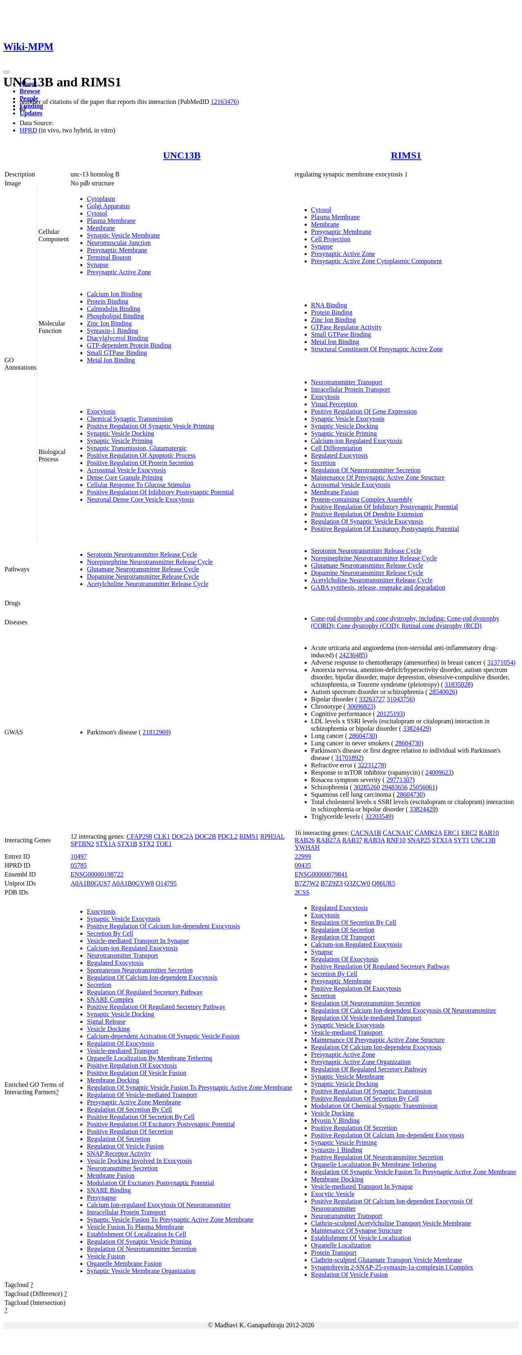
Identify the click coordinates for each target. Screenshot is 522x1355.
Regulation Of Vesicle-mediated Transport (142, 1094)
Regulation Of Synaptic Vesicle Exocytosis (367, 521)
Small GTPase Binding (117, 352)
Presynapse (101, 1197)
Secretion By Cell (110, 933)
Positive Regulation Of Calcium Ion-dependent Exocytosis (163, 926)
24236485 (352, 655)
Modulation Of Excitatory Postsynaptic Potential (150, 1182)
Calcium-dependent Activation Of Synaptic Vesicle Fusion (163, 1036)
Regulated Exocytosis (339, 455)
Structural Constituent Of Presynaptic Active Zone (377, 349)
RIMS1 (406, 155)
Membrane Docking (113, 1080)
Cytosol (97, 213)
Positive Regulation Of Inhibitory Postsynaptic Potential (160, 492)
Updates (31, 113)
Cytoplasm (101, 198)
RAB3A (374, 840)
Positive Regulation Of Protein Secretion (140, 462)
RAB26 (305, 840)
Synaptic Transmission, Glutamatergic (137, 448)
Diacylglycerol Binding (117, 338)
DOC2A (182, 836)
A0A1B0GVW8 (133, 883)
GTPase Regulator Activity (346, 327)
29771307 (399, 779)
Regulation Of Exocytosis (120, 1043)
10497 (79, 856)
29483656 (394, 787)
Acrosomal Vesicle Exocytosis (126, 470)
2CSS (302, 892)
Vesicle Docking (108, 1028)
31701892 (348, 757)
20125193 (390, 713)
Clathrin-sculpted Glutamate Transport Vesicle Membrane (386, 1259)
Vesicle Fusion (106, 1256)
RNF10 (396, 840)
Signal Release (106, 1021)
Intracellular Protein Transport (350, 389)
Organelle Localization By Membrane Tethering (149, 1058)
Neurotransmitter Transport (347, 382)
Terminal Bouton (109, 257)
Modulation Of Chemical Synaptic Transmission (374, 1105)
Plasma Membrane (111, 220)
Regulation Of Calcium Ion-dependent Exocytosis (152, 977)
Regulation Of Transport (343, 937)
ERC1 (452, 832)
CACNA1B (366, 832)
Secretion (323, 462)
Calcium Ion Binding (114, 294)
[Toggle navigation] (6, 72)
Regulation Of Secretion (118, 1138)
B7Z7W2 (307, 883)
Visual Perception (334, 404)
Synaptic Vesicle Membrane (123, 235)
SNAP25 (419, 840)
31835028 (458, 684)
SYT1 (461, 840)
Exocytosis (101, 411)
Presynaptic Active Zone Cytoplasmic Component (376, 261)
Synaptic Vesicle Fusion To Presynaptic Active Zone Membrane (170, 1219)
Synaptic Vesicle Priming (120, 440)
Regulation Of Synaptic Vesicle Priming (139, 1241)
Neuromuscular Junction (119, 242)
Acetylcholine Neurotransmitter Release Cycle (147, 583)
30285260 (367, 787)
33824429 (416, 728)
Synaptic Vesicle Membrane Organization (141, 1270)
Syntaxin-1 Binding (112, 330)
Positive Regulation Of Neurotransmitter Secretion (377, 1157)
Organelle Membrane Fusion (124, 1263)
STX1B (127, 843)
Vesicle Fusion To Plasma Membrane (135, 1226)
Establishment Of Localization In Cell (136, 1234)
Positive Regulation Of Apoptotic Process (141, 455)
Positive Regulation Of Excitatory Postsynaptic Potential (385, 528)
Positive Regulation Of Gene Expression (364, 411)
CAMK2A (428, 832)
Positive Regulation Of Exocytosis (132, 1065)
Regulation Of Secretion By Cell (129, 1109)
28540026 (442, 691)
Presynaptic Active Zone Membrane (134, 1102)
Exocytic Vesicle (333, 1193)
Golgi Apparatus (108, 206)
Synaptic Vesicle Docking (120, 433)
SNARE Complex (110, 999)
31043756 (400, 699)
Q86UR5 (383, 883)
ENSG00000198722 (97, 874)
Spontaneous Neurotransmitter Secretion (140, 970)
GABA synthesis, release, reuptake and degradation (378, 587)
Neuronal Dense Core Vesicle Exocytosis (140, 499)
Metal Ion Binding (111, 360)
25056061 (422, 787)
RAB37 (352, 840)
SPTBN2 (82, 843)
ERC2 (469, 832)
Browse (30, 91)
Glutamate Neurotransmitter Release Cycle (143, 569)
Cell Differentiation (336, 448)
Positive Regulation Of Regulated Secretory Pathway (156, 1006)
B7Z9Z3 (332, 883)
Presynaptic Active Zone (119, 272)
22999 (303, 856)
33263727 (372, 699)
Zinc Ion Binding (109, 323)
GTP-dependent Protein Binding (129, 345)
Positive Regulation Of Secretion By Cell (141, 1116)
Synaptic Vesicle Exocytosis (348, 418)
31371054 (500, 662)
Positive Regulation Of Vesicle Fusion (136, 1072)
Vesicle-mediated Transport (123, 1050)
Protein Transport (334, 1252)
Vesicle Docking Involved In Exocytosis (139, 1160)
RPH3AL (272, 836)
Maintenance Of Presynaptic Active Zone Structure (378, 477)
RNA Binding (329, 305)
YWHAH (307, 847)
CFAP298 (139, 836)
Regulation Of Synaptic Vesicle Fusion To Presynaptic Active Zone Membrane (189, 1087)
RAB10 (489, 832)
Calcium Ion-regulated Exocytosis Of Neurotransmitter (159, 1204)
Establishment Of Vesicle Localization (361, 1237)
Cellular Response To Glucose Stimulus (139, 484)
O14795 (166, 883)
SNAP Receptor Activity (119, 1153)
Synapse (97, 264)
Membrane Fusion (335, 492)
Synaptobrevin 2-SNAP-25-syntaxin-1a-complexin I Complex (392, 1267)
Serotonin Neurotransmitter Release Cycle (142, 554)
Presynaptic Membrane (117, 250)
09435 (303, 865)
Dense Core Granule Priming (125, 477)
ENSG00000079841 (321, 874)
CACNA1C (398, 832)
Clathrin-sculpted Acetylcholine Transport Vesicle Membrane (391, 1223)
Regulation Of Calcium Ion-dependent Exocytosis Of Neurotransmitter (403, 1010)
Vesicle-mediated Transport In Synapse (138, 940)
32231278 (371, 765)
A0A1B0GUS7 (91, 883)
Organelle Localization (341, 1245)
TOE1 (164, 843)
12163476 (224, 101)
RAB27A (328, 840)
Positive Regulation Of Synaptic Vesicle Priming (150, 426)
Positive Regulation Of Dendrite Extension (367, 514)
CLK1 (162, 836)
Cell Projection (330, 239)
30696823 (360, 706)
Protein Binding (107, 301)
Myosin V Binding (335, 1120)
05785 (79, 865)
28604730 (362, 735)
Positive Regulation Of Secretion (130, 1131)
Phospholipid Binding (115, 316)
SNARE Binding (109, 1190)
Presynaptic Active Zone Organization (361, 1061)
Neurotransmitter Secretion (122, 1168)
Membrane (101, 228)
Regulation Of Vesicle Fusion (125, 1146)
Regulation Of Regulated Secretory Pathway (145, 992)
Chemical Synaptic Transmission (130, 418)
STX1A (106, 843)
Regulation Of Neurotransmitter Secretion (366, 470)
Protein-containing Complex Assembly (362, 499)
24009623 (438, 772)
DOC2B (205, 836)
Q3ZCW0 (357, 883)
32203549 (378, 816)
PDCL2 (228, 836)
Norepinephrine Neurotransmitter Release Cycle (150, 561)
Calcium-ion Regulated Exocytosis (356, 440)
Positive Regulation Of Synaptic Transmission (371, 1091)
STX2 (147, 843)
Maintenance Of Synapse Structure (356, 1230)
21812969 (156, 732)
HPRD (28, 130)
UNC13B (182, 155)
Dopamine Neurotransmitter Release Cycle (143, 576)
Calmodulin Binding (113, 308)
